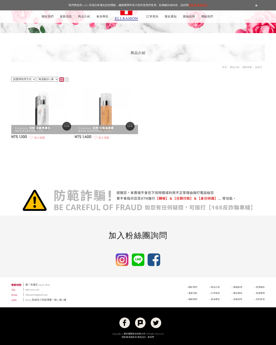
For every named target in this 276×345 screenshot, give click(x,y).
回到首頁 (260, 299)
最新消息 (66, 16)
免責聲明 (260, 293)
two (61, 79)
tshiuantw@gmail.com (36, 294)
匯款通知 (171, 16)
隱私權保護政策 (198, 5)
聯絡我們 (207, 16)
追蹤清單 (237, 299)
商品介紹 (84, 16)
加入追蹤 (39, 137)
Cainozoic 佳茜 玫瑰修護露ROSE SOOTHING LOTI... (96, 130)
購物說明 (189, 16)
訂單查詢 (152, 16)
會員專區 (102, 16)
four (66, 79)
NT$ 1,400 (83, 136)
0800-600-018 (32, 289)
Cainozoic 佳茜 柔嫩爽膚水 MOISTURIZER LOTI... (32, 130)
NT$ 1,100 (19, 136)
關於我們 (48, 16)
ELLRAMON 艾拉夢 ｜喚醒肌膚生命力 (126, 12)
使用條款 (260, 287)
